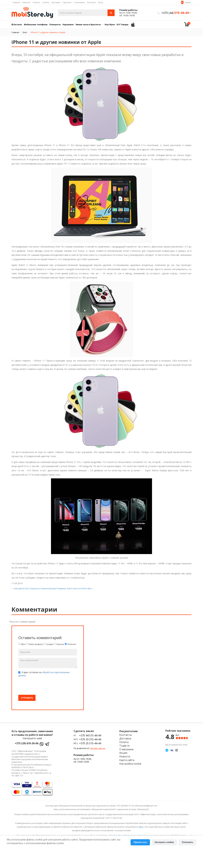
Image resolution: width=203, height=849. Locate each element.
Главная (16, 2)
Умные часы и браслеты (88, 24)
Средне (48, 644)
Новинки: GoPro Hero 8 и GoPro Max (74, 588)
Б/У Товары (122, 24)
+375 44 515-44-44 (90, 735)
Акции (188, 2)
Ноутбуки (110, 24)
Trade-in (36, 2)
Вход (100, 2)
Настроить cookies (164, 842)
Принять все (140, 842)
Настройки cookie (130, 763)
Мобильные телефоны (36, 24)
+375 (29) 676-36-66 (26, 743)
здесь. (141, 826)
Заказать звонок (97, 748)
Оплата (45, 2)
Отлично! (70, 644)
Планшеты (55, 24)
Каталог (17, 24)
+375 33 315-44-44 (90, 739)
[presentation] (42, 686)
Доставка (56, 2)
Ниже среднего (34, 644)
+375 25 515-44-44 (90, 743)
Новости (26, 2)
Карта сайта (126, 760)
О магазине (79, 2)
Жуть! (22, 644)
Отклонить (187, 842)
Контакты (91, 2)
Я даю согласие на (44, 674)
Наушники (68, 24)
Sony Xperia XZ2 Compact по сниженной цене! (35, 588)
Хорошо (59, 644)
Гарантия (67, 2)
